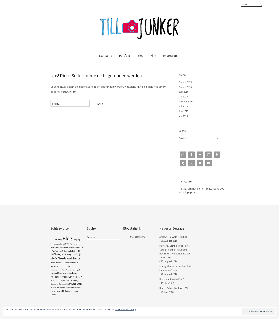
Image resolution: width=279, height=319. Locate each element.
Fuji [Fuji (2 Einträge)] (78, 250)
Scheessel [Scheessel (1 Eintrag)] (63, 284)
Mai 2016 (183, 96)
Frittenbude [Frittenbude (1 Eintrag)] (67, 251)
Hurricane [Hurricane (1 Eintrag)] (59, 263)
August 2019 (185, 82)
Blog (140, 56)
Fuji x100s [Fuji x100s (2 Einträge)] (63, 254)
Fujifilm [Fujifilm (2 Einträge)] (54, 254)
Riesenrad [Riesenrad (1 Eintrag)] (55, 284)
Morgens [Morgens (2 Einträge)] (55, 276)
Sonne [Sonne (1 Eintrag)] (62, 287)
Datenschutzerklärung (125, 309)
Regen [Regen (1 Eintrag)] (77, 280)
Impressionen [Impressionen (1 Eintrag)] (56, 270)
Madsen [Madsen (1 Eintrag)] (54, 273)
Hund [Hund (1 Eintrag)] (53, 263)
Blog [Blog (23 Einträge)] (67, 238)
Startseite (105, 56)
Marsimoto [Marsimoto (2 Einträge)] (62, 273)
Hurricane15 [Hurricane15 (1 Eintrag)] (55, 266)
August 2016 (185, 87)
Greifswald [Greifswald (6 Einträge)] (66, 258)
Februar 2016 (186, 101)
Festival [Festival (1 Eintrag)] (76, 244)
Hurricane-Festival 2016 (171, 279)
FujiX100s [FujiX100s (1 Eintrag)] (72, 254)
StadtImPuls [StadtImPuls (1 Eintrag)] (71, 287)
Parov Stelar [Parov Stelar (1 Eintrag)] (55, 280)
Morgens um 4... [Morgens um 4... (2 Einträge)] (68, 276)
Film (153, 56)
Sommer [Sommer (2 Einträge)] (55, 287)
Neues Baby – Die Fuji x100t (173, 288)
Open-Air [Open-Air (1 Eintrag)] (79, 277)
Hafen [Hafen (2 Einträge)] (77, 258)
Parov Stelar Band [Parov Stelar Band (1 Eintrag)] (68, 280)
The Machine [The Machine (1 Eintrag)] (55, 291)
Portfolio (125, 56)
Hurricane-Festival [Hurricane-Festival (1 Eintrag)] (71, 263)
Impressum (170, 56)
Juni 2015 (183, 111)
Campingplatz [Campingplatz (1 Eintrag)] (56, 244)
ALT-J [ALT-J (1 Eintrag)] (52, 239)
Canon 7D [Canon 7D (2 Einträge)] (67, 243)
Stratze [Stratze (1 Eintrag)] (79, 287)
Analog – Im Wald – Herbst (173, 236)
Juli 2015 (183, 106)
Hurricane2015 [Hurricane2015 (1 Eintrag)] (66, 266)
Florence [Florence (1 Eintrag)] (72, 247)
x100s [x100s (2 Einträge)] (64, 291)
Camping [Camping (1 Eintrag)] (76, 239)
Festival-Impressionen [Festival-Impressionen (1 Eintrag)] (59, 247)
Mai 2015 (183, 116)
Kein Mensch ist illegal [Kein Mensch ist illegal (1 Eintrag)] (71, 270)
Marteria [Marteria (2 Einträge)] (73, 273)
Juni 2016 (183, 91)
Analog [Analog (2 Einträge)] (58, 239)
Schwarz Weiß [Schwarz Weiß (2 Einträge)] (74, 283)
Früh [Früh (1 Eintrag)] (74, 251)
